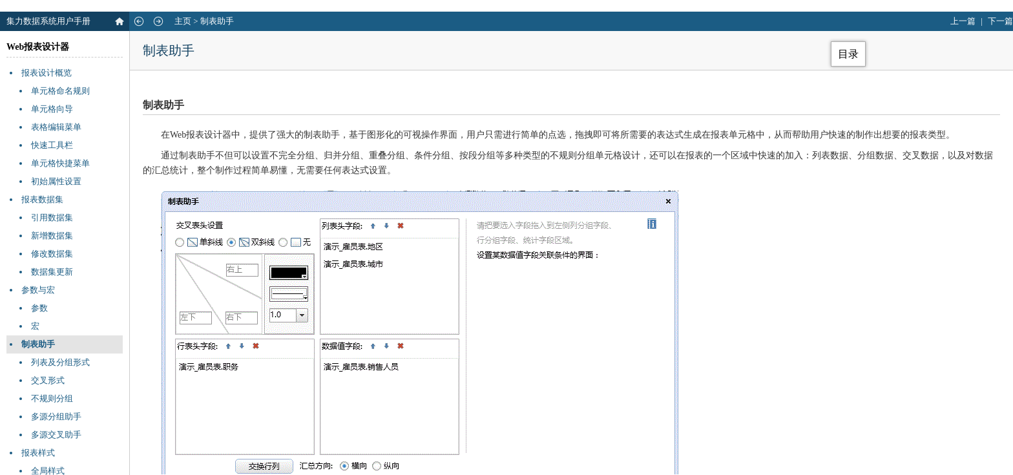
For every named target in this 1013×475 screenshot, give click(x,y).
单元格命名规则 (60, 91)
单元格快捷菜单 (60, 163)
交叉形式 (48, 380)
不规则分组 (52, 398)
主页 (182, 21)
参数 (39, 308)
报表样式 (38, 453)
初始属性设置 (56, 181)
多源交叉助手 (56, 434)
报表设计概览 (46, 73)
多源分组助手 (56, 416)
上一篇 (963, 21)
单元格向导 (52, 109)
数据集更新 (52, 272)
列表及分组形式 (60, 362)
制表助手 (217, 21)
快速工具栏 (52, 145)
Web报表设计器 (37, 47)
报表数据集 (42, 199)
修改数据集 (52, 254)
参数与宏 (38, 290)
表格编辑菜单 (56, 127)
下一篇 (1000, 21)
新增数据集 (52, 235)
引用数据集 (52, 217)
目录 (848, 53)
